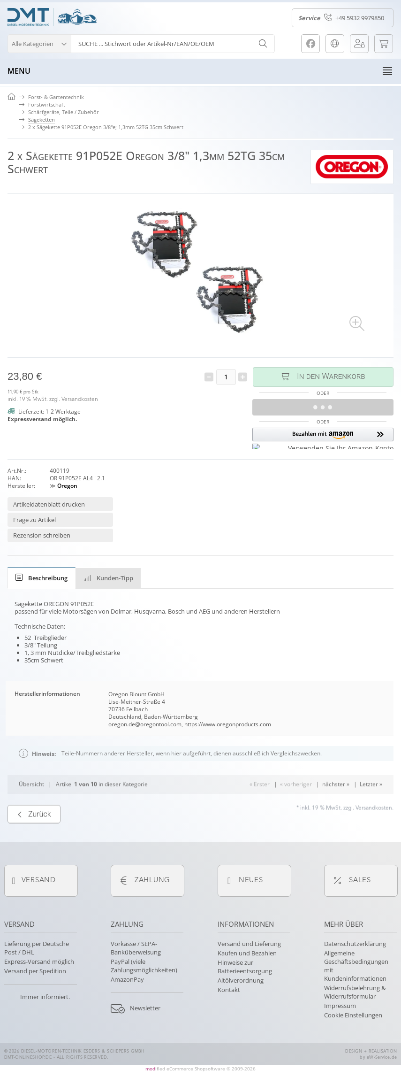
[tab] (42, 578)
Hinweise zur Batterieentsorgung (245, 966)
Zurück (34, 841)
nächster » (335, 811)
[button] (39, 42)
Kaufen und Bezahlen (247, 953)
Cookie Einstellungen (353, 1015)
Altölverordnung (241, 980)
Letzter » (371, 811)
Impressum (340, 1005)
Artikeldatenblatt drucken (49, 504)
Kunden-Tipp (108, 578)
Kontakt (229, 989)
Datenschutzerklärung (355, 943)
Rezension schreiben (41, 535)
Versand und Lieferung (249, 943)
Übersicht (31, 811)
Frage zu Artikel (34, 519)
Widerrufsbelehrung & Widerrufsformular (355, 992)
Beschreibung (41, 578)
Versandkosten (79, 399)
